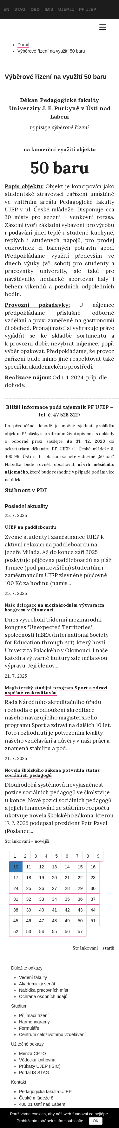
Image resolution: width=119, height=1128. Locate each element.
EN (6, 9)
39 (28, 909)
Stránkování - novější (27, 841)
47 (41, 920)
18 (28, 877)
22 (80, 877)
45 (15, 920)
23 (93, 877)
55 (54, 931)
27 (54, 888)
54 (41, 931)
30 (93, 888)
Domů (23, 44)
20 (54, 877)
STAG (19, 9)
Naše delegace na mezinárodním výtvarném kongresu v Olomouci (54, 607)
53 (28, 931)
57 (80, 931)
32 (28, 899)
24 (15, 888)
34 (54, 899)
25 (28, 888)
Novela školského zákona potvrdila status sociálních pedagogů (52, 772)
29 (80, 888)
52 (15, 931)
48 (54, 920)
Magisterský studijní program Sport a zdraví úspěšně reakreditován (56, 690)
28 (67, 888)
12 (41, 866)
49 (67, 920)
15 (80, 866)
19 (41, 877)
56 (67, 931)
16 (93, 866)
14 (67, 866)
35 (67, 899)
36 (80, 899)
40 (41, 909)
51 (93, 920)
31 (15, 899)
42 (67, 909)
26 (41, 888)
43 (80, 909)
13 (54, 866)
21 (67, 877)
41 (54, 909)
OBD (35, 9)
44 (93, 909)
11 (28, 866)
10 (15, 866)
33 (41, 899)
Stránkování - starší (93, 948)
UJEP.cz (66, 9)
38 (15, 909)
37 (93, 899)
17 (15, 877)
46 (28, 920)
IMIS (49, 9)
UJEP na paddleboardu (30, 527)
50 (80, 920)
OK (95, 1121)
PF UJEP (87, 9)
